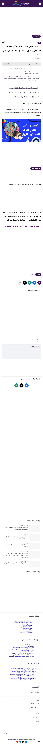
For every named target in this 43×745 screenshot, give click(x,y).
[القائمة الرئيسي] (40, 3)
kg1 (39, 42)
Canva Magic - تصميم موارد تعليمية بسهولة (23, 671)
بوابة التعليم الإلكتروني (26, 627)
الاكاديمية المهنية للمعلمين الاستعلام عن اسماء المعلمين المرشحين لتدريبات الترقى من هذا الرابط (16, 555)
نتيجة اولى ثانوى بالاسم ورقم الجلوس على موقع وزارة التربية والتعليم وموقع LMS (17, 537)
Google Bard (31, 646)
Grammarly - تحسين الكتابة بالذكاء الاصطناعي (22, 653)
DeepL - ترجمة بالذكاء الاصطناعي (26, 650)
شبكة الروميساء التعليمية (15, 739)
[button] (34, 283)
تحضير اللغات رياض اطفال (31, 73)
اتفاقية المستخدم (34, 700)
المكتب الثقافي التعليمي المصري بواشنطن (21, 622)
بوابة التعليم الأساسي (26, 629)
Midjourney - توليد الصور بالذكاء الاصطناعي (23, 647)
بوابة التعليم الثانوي (27, 631)
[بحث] (3, 3)
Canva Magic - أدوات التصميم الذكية (25, 652)
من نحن (37, 695)
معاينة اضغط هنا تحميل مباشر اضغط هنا (27, 81)
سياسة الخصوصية (34, 703)
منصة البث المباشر (27, 628)
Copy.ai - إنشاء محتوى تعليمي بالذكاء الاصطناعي (22, 674)
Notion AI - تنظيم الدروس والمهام (25, 675)
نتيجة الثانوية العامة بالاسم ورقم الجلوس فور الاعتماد (16, 564)
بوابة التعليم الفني (27, 625)
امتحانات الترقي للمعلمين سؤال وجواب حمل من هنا (16, 546)
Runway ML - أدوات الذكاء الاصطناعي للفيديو (23, 649)
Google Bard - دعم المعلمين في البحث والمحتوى (22, 670)
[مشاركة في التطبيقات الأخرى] (20, 283)
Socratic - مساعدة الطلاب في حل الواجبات (23, 680)
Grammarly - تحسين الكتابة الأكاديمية (24, 672)
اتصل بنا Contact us (34, 697)
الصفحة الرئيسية (35, 692)
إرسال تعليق (35, 346)
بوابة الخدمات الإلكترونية (26, 632)
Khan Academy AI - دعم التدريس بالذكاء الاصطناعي (21, 677)
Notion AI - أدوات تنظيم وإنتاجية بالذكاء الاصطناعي (21, 656)
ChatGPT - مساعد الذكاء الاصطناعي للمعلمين (22, 668)
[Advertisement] (21, 21)
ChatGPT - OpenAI (29, 645)
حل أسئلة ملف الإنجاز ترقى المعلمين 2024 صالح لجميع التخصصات (16, 528)
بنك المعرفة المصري (27, 624)
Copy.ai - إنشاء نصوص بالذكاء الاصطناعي (23, 655)
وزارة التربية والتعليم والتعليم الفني (23, 621)
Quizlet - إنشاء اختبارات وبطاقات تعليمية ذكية (22, 678)
